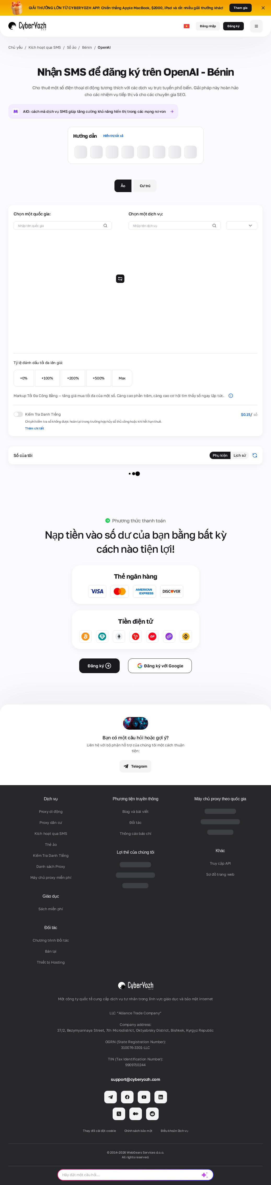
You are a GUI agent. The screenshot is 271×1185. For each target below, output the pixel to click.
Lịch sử (240, 455)
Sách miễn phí (50, 909)
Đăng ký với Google (160, 666)
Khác (220, 850)
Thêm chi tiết (34, 428)
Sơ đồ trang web (220, 874)
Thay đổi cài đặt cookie (99, 1131)
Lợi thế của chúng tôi (135, 852)
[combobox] (241, 225)
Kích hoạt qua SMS (44, 47)
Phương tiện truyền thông (135, 799)
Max (122, 378)
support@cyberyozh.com (135, 1079)
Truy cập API (220, 863)
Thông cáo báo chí (135, 833)
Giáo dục (51, 896)
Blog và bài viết (135, 811)
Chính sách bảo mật (138, 1131)
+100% (47, 378)
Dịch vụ (51, 799)
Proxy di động (50, 811)
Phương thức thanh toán (138, 520)
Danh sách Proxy (50, 866)
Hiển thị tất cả (113, 136)
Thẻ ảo (50, 844)
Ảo (123, 185)
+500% (99, 378)
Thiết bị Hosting (51, 962)
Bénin (87, 47)
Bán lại (50, 951)
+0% (23, 378)
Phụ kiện (220, 455)
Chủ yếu (15, 47)
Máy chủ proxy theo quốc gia (220, 799)
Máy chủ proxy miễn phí (50, 877)
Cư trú (145, 185)
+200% (73, 378)
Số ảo (71, 47)
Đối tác (50, 927)
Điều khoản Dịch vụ (174, 1131)
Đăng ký (233, 26)
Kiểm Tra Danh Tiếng (51, 855)
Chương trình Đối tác (51, 940)
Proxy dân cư (50, 822)
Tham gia (240, 8)
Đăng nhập (208, 26)
